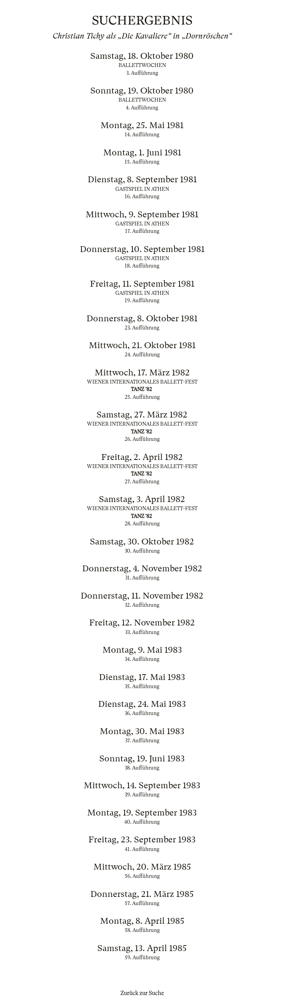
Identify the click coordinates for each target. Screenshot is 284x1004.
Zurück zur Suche (142, 993)
